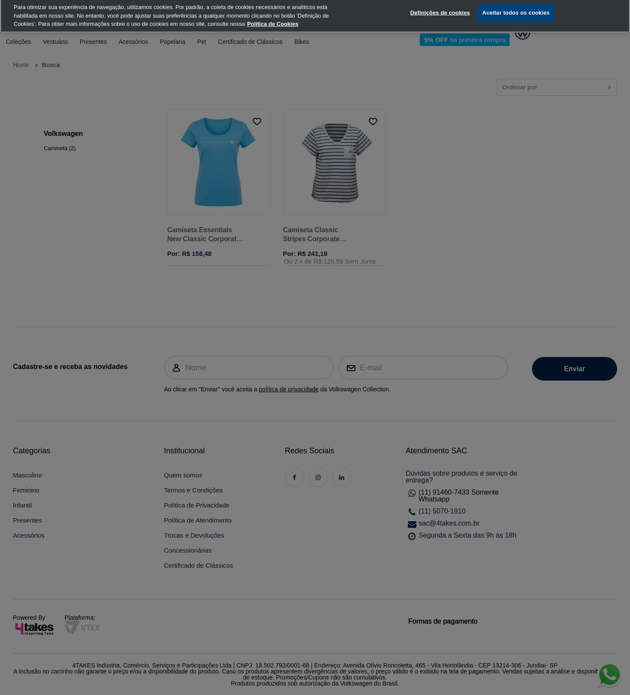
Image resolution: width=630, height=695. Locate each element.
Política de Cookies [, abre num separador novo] (272, 13)
